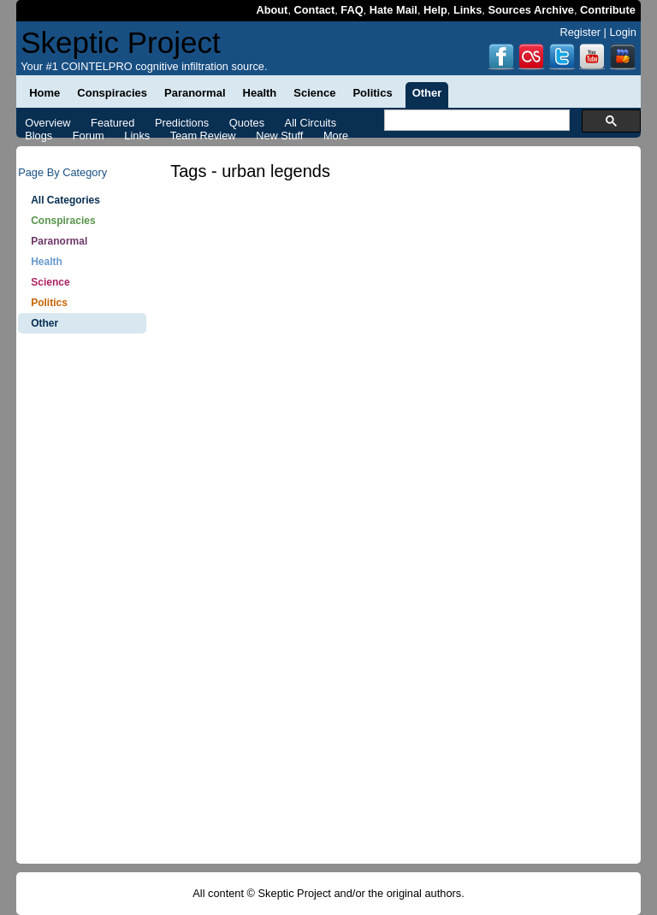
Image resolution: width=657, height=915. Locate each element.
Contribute (608, 9)
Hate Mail (393, 9)
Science (50, 282)
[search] (475, 121)
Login (622, 32)
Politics (49, 303)
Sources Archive (531, 9)
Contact (314, 9)
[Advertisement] (82, 607)
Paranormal (59, 241)
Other (44, 323)
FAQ (351, 9)
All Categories (65, 200)
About (271, 9)
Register (580, 32)
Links (467, 9)
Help (435, 9)
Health (46, 262)
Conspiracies (63, 221)
